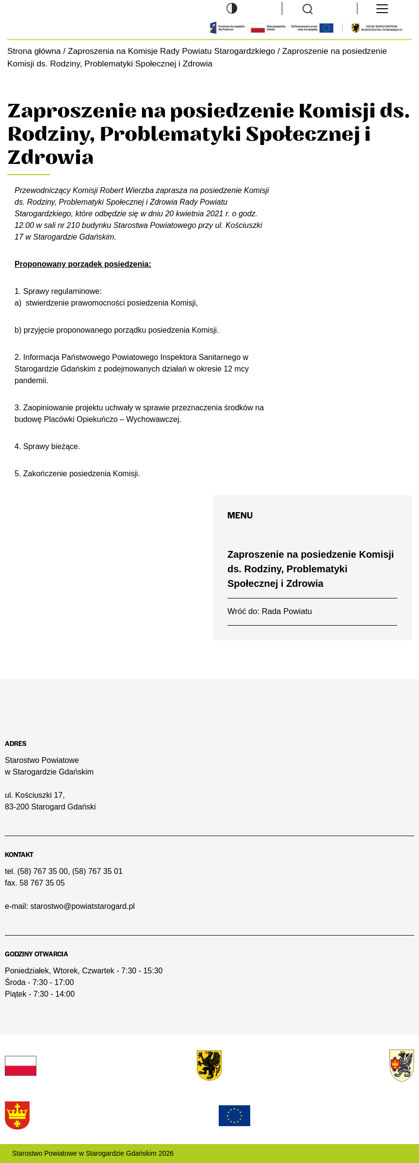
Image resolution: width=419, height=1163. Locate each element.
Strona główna (34, 51)
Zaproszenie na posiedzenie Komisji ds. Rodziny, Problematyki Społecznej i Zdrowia (310, 569)
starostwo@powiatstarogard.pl (82, 906)
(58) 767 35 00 (42, 871)
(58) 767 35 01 (97, 871)
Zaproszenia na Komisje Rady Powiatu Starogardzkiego (171, 51)
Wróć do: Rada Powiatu (269, 611)
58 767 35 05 (41, 883)
